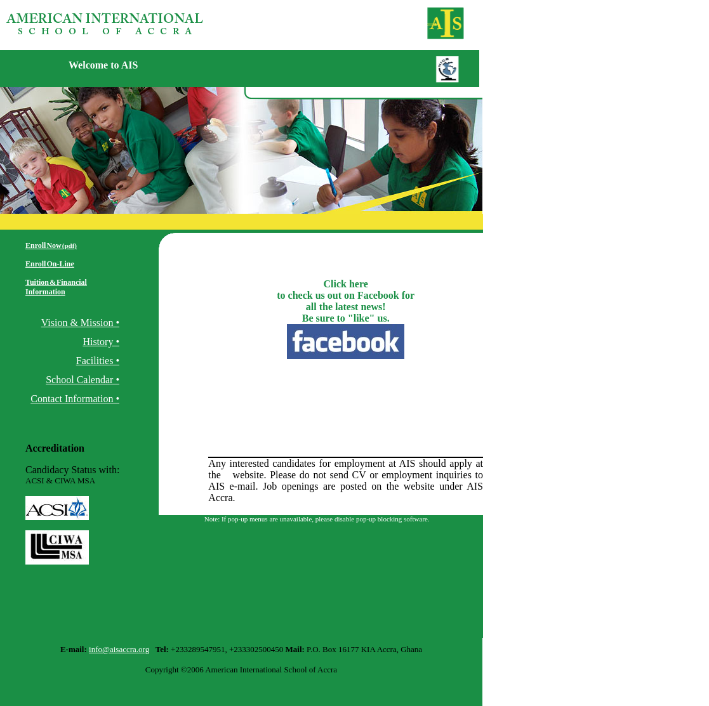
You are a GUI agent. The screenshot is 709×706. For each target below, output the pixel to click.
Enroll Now (51, 245)
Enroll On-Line (49, 263)
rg (225, 474)
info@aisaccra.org (119, 649)
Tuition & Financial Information (56, 287)
